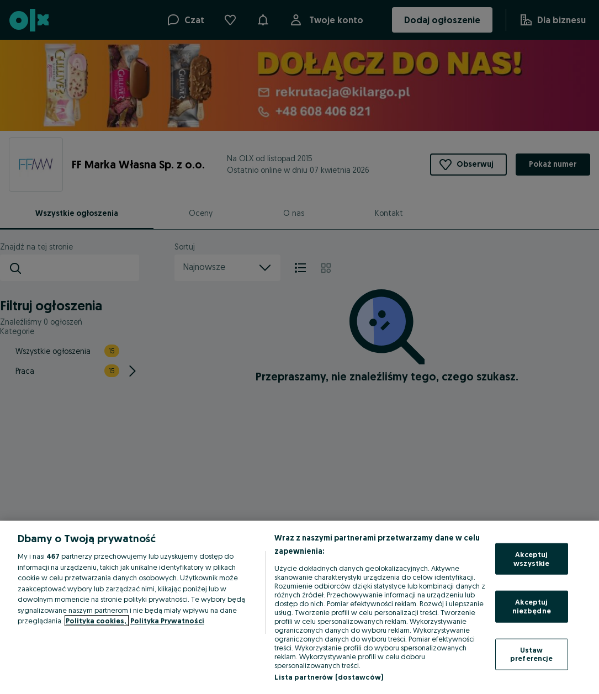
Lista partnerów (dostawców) (328, 676)
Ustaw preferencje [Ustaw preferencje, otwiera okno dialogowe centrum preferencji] (531, 654)
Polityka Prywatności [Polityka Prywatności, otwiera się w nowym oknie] (167, 620)
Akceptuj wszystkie (531, 559)
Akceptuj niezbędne (531, 606)
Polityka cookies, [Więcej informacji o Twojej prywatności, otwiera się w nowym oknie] (97, 620)
